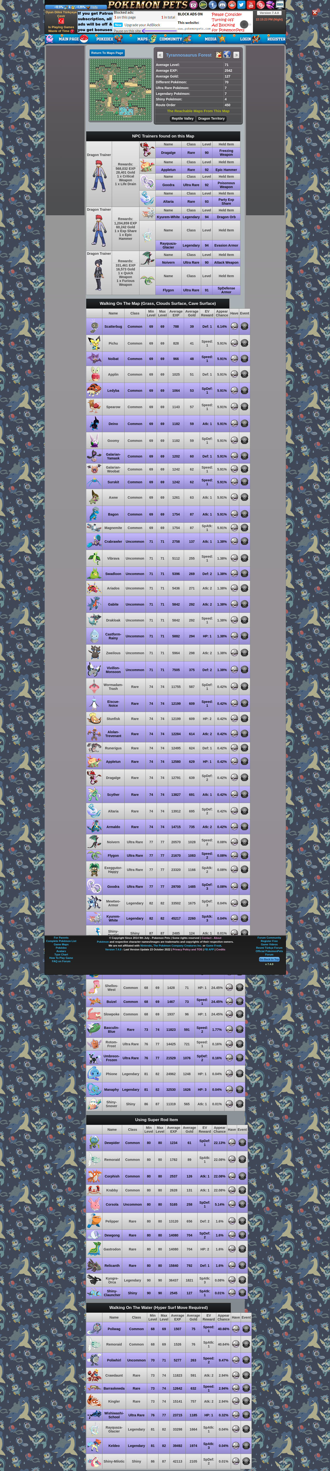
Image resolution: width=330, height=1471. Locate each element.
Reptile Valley (182, 118)
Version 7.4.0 (269, 13)
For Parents (61, 937)
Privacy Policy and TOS (187, 949)
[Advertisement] (165, 22)
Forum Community (269, 937)
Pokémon (103, 941)
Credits (220, 949)
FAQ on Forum (61, 961)
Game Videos (269, 944)
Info (95, 7)
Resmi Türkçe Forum (269, 947)
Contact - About (211, 937)
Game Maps (61, 944)
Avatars (61, 951)
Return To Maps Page (107, 53)
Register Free (269, 941)
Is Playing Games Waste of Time (61, 29)
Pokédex (61, 947)
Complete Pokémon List (61, 941)
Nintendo (146, 945)
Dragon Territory (211, 118)
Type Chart (61, 954)
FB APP (209, 949)
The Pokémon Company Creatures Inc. (177, 945)
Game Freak (213, 945)
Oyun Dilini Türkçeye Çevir (61, 17)
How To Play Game (61, 957)
